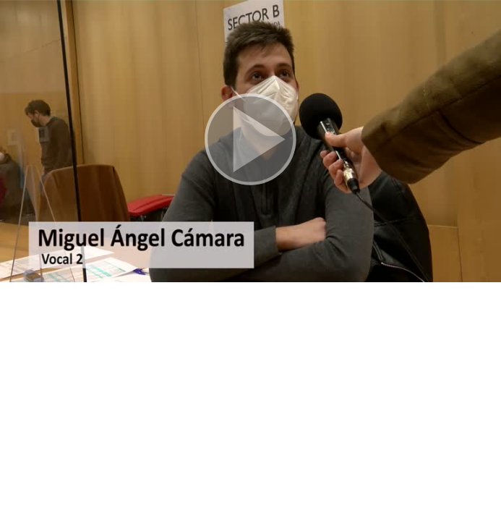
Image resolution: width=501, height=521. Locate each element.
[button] (250, 141)
